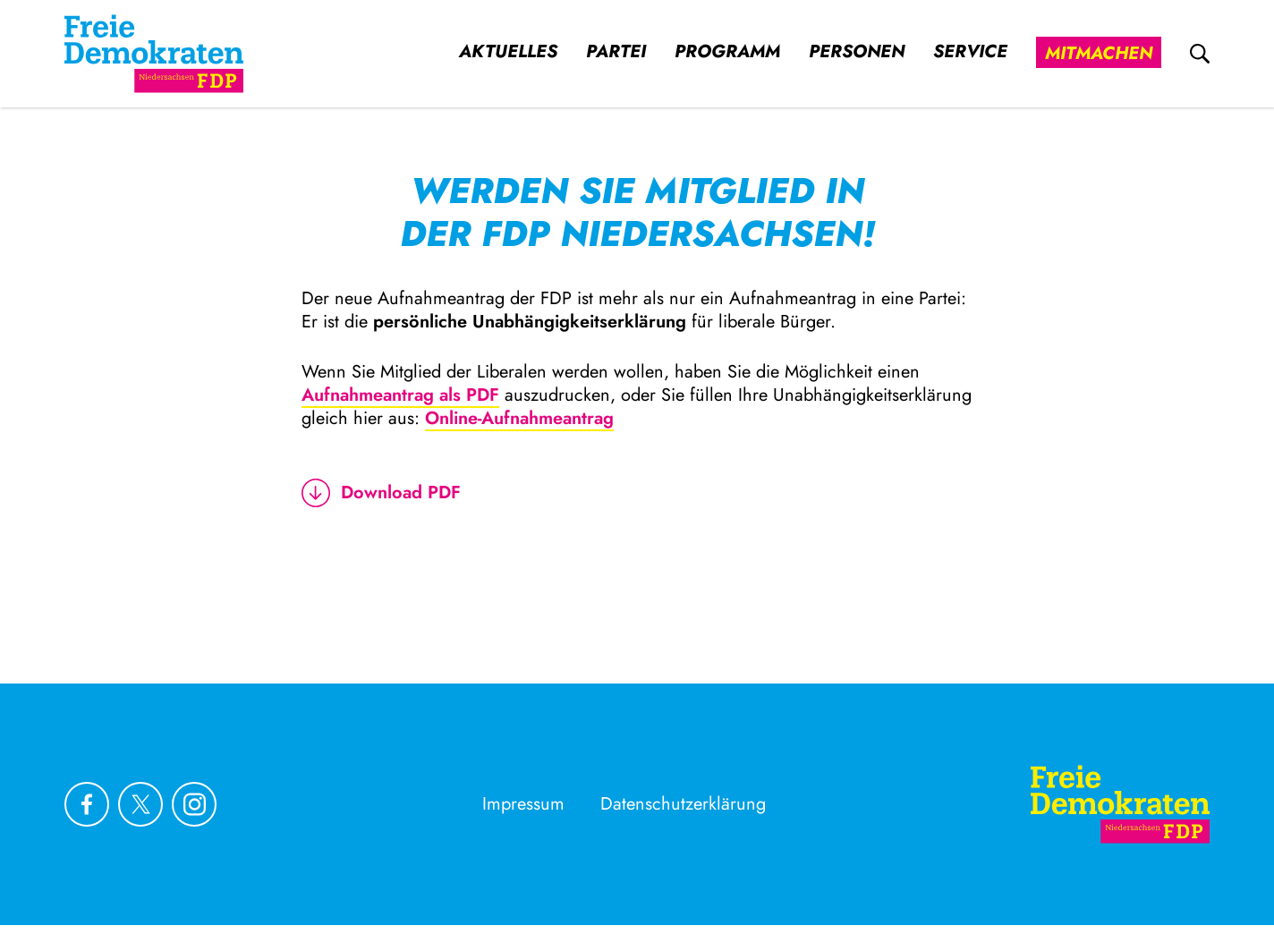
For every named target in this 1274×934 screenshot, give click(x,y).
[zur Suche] (1200, 54)
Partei (616, 52)
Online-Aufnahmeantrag (519, 418)
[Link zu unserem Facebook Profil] (86, 804)
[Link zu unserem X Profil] (140, 804)
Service (970, 52)
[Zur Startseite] (1120, 804)
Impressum (523, 804)
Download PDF (381, 493)
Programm (727, 52)
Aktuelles (508, 52)
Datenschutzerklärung (683, 804)
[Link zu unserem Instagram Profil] (194, 804)
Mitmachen (1098, 53)
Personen (857, 52)
